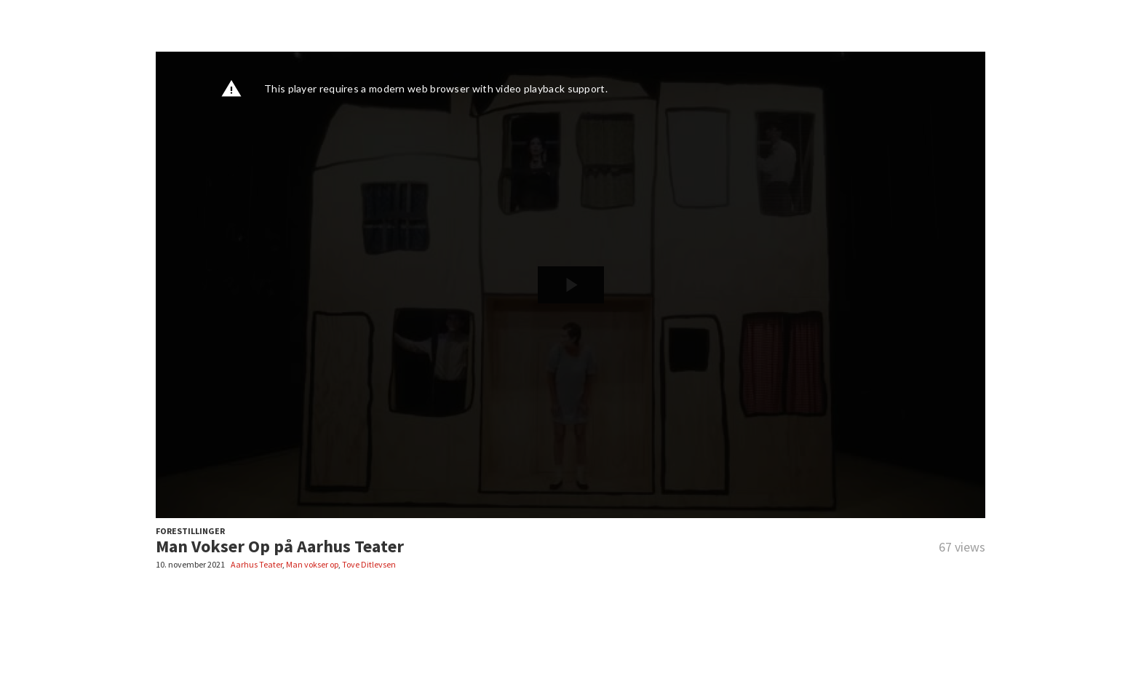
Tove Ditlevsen (369, 564)
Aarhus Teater (256, 564)
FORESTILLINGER (190, 530)
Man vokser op (312, 564)
